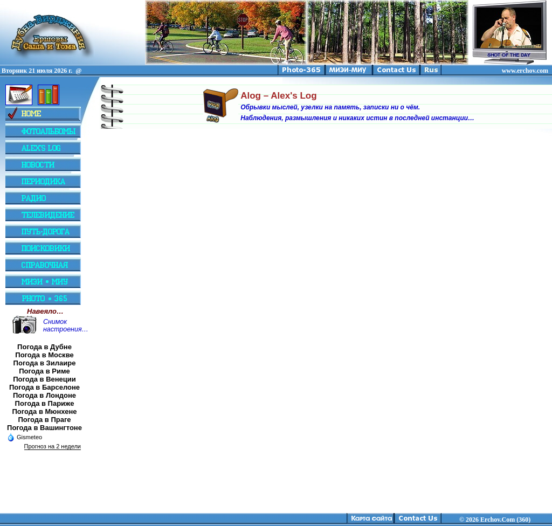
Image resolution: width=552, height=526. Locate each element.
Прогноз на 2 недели (52, 446)
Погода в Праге (44, 420)
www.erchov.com (525, 70)
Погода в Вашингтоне (44, 428)
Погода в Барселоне (44, 387)
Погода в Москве (44, 355)
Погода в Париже (44, 403)
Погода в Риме (44, 371)
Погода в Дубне (44, 347)
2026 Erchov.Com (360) (498, 519)
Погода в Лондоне (44, 395)
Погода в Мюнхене (44, 411)
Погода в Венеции (44, 379)
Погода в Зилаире (44, 363)
